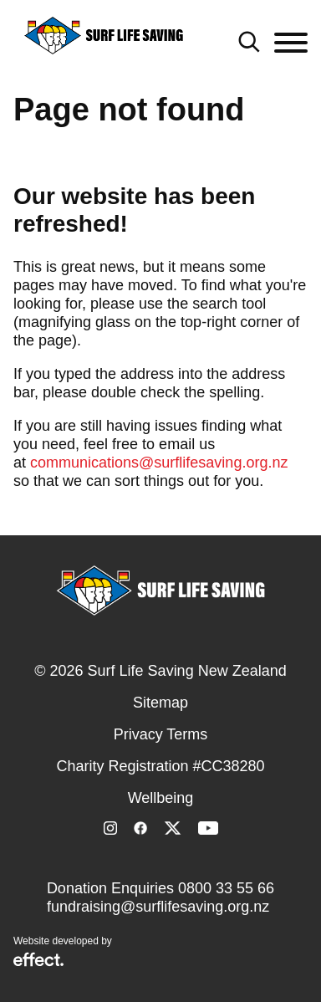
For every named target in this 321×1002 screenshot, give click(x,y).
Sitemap (160, 702)
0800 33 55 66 (226, 888)
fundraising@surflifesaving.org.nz (158, 906)
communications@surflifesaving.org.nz (159, 462)
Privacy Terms (161, 734)
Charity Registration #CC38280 (160, 766)
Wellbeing (161, 798)
